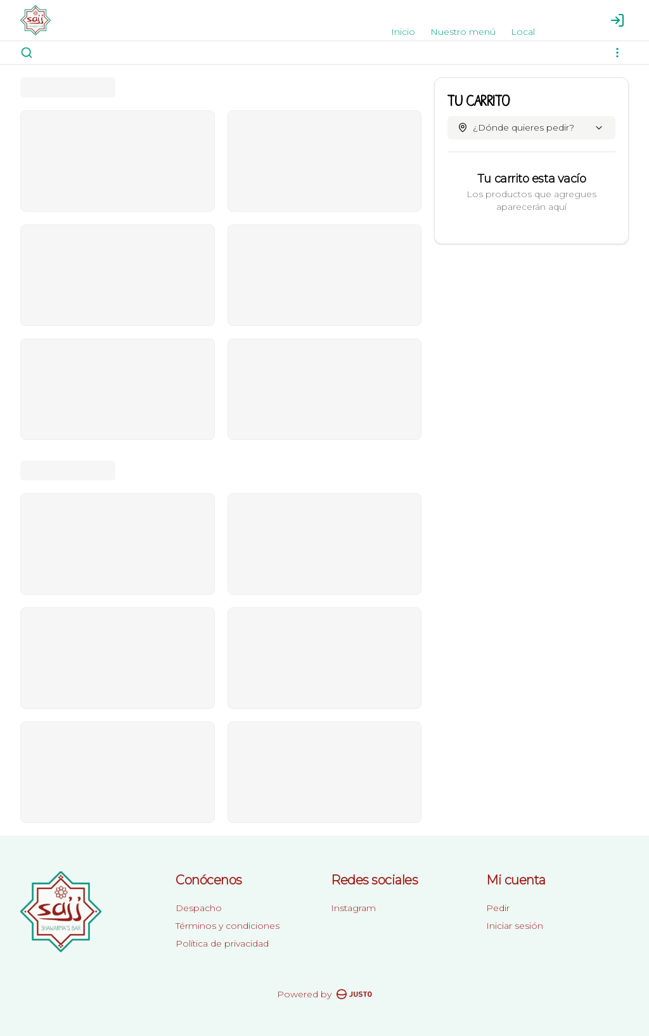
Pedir (498, 908)
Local (523, 31)
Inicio (403, 31)
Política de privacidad (222, 943)
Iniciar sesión (514, 925)
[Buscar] (26, 52)
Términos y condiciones (228, 925)
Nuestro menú (463, 31)
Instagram (353, 908)
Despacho (199, 908)
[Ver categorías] (617, 52)
